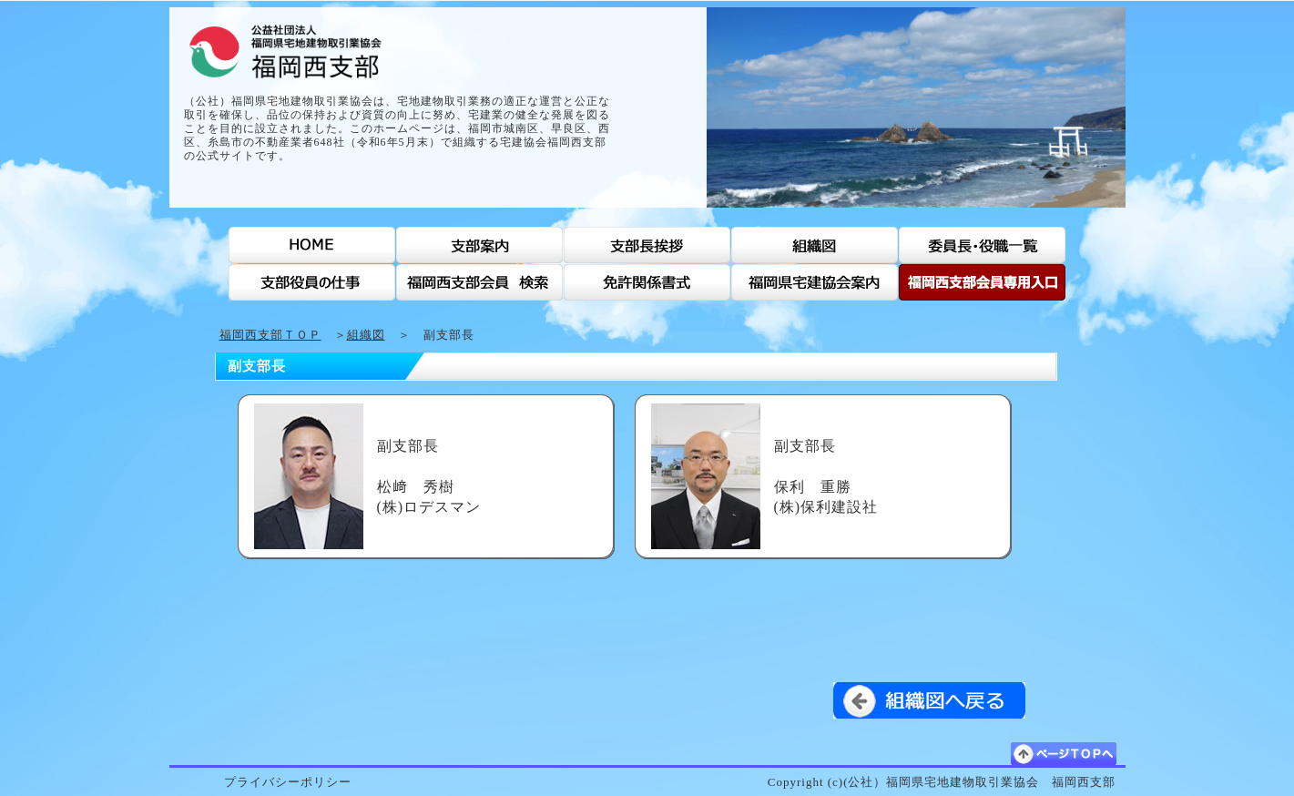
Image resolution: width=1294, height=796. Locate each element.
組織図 (366, 335)
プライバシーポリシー (288, 782)
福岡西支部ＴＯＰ (270, 335)
